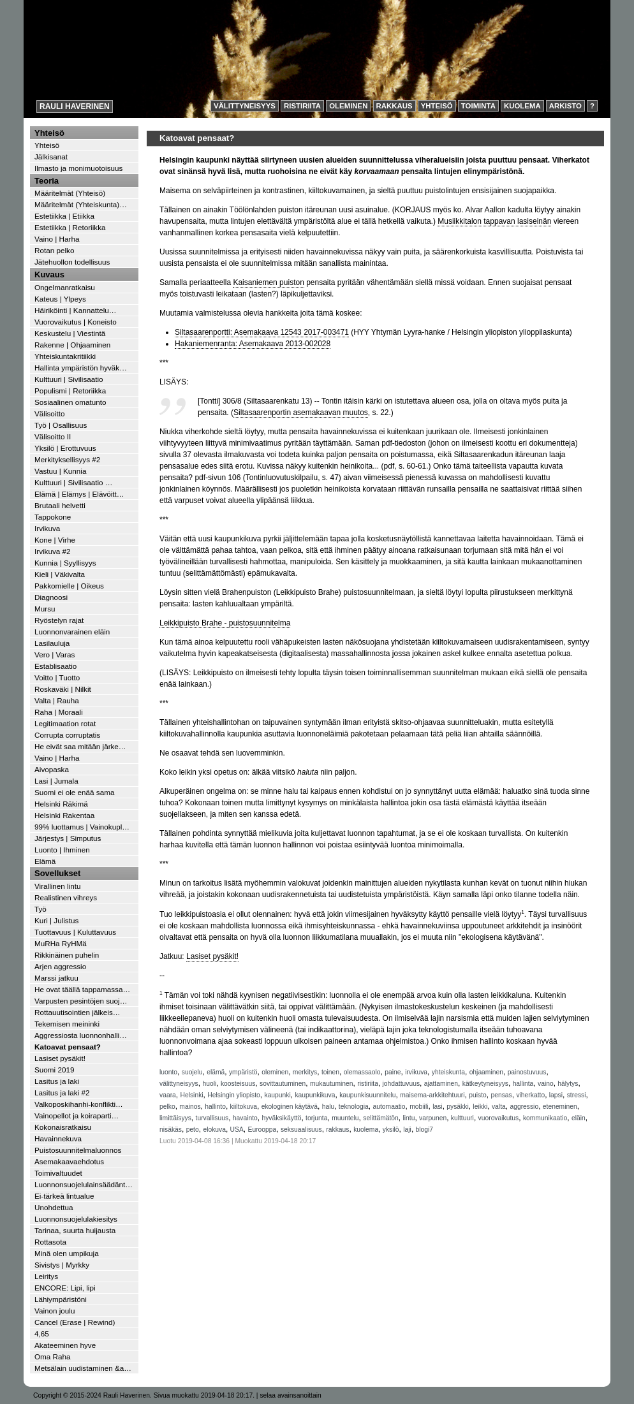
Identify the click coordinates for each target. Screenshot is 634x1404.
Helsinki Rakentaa (64, 815)
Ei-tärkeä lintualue (64, 1196)
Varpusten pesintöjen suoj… (80, 1001)
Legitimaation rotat (65, 723)
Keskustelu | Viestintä (69, 333)
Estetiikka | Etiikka (64, 216)
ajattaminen (441, 1083)
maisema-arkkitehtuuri (432, 1095)
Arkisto (565, 106)
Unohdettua (53, 1207)
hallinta (523, 1083)
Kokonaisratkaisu (62, 1127)
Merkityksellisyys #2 (67, 459)
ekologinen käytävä (290, 1106)
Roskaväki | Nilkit (62, 689)
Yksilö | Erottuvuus (65, 448)
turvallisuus (212, 1118)
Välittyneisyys (245, 106)
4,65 (41, 1333)
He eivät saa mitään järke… (80, 746)
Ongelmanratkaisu (64, 287)
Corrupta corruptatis (67, 735)
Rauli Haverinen (75, 106)
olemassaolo (362, 1072)
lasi (437, 1106)
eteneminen (560, 1106)
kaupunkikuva (315, 1095)
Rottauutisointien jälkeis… (77, 1012)
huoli (209, 1083)
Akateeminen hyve (65, 1345)
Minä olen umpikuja (66, 1253)
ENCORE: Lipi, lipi (64, 1287)
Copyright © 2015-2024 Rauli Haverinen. (92, 1395)
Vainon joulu (54, 1310)
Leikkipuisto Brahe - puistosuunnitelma (224, 622)
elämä (216, 1072)
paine (393, 1072)
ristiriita (367, 1083)
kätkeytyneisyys (485, 1083)
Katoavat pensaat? (67, 1046)
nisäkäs (170, 1129)
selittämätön (381, 1118)
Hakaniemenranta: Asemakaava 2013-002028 (252, 343)
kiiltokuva (243, 1106)
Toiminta (478, 106)
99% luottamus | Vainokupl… (81, 827)
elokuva (214, 1129)
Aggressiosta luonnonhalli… (80, 1035)
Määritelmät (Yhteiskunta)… (80, 204)
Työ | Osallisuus (60, 425)
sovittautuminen (283, 1083)
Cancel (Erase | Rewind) (74, 1322)
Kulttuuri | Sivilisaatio (68, 379)
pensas (501, 1095)
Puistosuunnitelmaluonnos (77, 1150)
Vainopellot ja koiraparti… (76, 1115)
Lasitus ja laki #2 (61, 1092)
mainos (189, 1106)
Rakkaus (394, 106)
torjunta (316, 1118)
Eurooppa (262, 1129)
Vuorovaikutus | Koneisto (75, 322)
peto (192, 1129)
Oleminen (348, 106)
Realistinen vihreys (65, 897)
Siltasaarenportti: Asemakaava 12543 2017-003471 (262, 332)
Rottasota (50, 1242)
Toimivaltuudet (58, 1173)
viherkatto (530, 1095)
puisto (478, 1095)
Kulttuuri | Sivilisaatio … (73, 482)
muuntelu (345, 1118)
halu (328, 1106)
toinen (330, 1072)
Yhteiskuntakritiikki (65, 356)
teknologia (354, 1106)
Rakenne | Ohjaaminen (72, 344)
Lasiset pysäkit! (212, 956)
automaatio (389, 1106)
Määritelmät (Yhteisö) (69, 193)
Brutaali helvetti (59, 505)
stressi (576, 1095)
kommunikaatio (545, 1118)
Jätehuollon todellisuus (72, 262)
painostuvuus (527, 1072)
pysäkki (457, 1106)
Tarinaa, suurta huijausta (74, 1230)
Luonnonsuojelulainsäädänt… (83, 1184)
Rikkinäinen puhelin (66, 955)
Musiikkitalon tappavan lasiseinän (494, 221)
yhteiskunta (448, 1072)
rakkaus (337, 1129)
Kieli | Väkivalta (59, 574)
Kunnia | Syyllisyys (65, 563)
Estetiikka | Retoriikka (70, 227)
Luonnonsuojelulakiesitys (75, 1219)
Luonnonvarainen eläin (72, 631)
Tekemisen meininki (67, 1024)
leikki (480, 1106)
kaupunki (277, 1095)
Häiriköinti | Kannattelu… (75, 310)
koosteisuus (238, 1083)
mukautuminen (331, 1083)
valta (499, 1106)
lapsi (556, 1095)
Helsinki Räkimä (61, 804)
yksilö (391, 1129)
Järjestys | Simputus (67, 838)
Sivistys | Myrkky (61, 1265)
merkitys (305, 1072)
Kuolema (522, 106)
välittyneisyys (178, 1083)
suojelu (192, 1072)
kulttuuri (462, 1118)
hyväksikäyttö (281, 1118)
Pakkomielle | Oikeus (69, 585)
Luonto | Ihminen (62, 849)
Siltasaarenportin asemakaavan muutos (300, 412)
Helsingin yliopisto (233, 1095)
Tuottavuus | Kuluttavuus (75, 932)
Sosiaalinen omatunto (70, 402)
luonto (168, 1072)
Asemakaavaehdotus (69, 1161)
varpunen (432, 1118)
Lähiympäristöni (60, 1299)
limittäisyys (175, 1118)
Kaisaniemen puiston (268, 282)
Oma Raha (52, 1356)
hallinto (215, 1106)
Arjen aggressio (60, 966)
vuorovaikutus (498, 1118)
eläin (578, 1118)
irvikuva (416, 1072)
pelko (167, 1106)
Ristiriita (302, 106)
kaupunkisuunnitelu (367, 1095)
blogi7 (425, 1129)
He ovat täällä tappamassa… (82, 989)
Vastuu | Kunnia (60, 471)
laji (407, 1129)
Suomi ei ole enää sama (74, 792)
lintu (409, 1118)
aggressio (524, 1106)
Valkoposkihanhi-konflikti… (78, 1104)
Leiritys (46, 1276)
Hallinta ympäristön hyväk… (80, 367)
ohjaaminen (486, 1072)
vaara (167, 1095)
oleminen (275, 1072)
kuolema (365, 1129)
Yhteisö (437, 106)
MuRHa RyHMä (60, 943)
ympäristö (243, 1072)
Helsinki (191, 1095)
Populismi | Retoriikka (70, 390)
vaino (546, 1083)
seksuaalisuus (301, 1129)
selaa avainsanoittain (290, 1395)
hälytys (567, 1083)
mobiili (418, 1106)
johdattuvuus (401, 1083)
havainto (245, 1118)
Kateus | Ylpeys (60, 299)
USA (237, 1129)
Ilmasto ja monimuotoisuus (78, 168)
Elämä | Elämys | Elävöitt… (79, 494)
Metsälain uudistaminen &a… (82, 1368)
